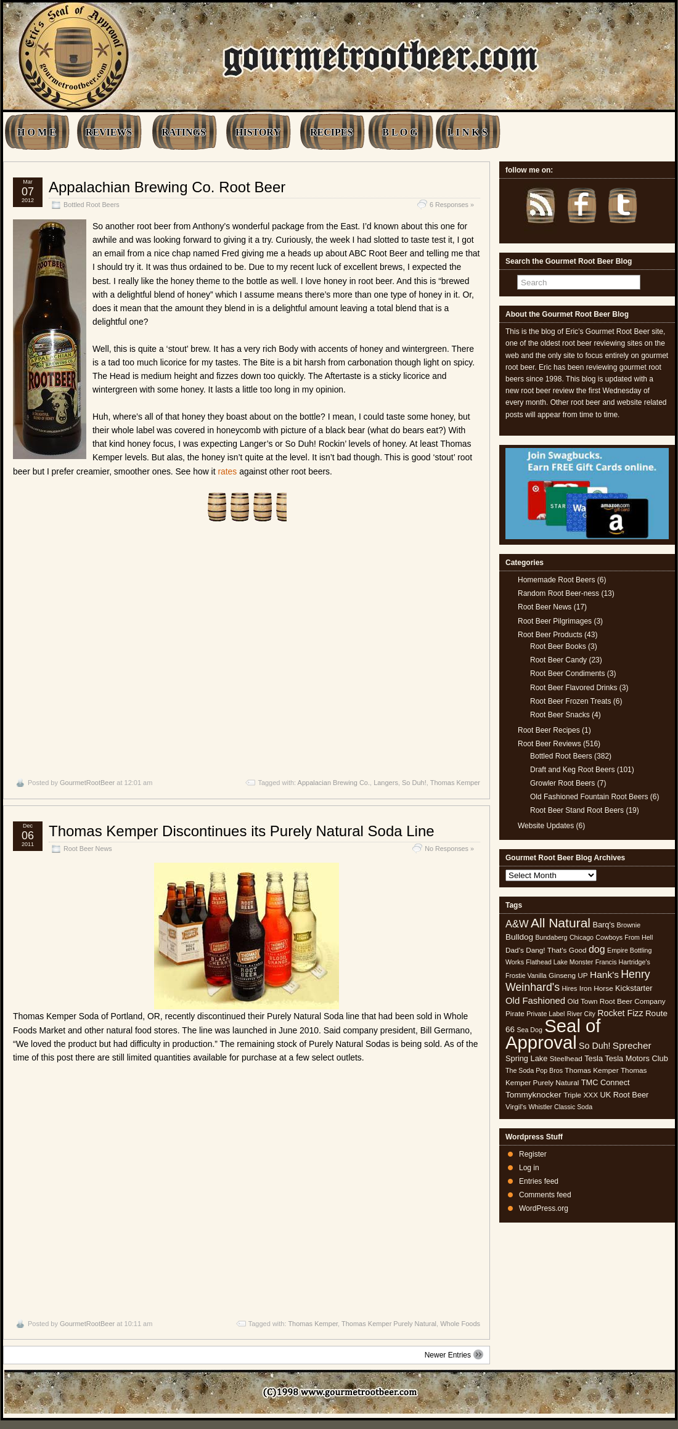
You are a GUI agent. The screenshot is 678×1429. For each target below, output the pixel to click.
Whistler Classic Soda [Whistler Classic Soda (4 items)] (561, 1106)
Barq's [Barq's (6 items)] (603, 924)
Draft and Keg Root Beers (572, 769)
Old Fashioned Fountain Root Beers (589, 796)
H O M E (36, 132)
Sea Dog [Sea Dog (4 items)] (529, 1029)
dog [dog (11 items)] (597, 949)
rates (227, 471)
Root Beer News (87, 848)
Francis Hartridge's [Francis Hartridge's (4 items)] (622, 962)
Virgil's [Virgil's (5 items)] (515, 1106)
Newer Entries (454, 1354)
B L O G (399, 132)
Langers (386, 782)
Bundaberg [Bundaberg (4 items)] (551, 937)
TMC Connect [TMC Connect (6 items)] (605, 1082)
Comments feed (545, 1195)
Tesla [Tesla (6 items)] (593, 1058)
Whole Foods (460, 1323)
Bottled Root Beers (91, 204)
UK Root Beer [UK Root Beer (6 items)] (624, 1094)
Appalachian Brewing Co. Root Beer (167, 187)
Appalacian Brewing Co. (334, 782)
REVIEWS (109, 132)
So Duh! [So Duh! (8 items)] (594, 1046)
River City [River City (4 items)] (581, 1013)
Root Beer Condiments (567, 673)
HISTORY (257, 132)
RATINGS (183, 132)
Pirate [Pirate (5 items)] (515, 1013)
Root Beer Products (550, 634)
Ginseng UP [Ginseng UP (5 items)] (568, 975)
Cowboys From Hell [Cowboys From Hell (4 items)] (624, 937)
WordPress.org (543, 1208)
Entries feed (538, 1181)
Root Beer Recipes (549, 730)
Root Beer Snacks (560, 714)
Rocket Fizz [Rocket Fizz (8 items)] (620, 1013)
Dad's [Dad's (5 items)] (514, 950)
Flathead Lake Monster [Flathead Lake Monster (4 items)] (559, 962)
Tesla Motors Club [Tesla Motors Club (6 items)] (636, 1058)
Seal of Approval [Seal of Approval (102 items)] (553, 1034)
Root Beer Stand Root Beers (577, 810)
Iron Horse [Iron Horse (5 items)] (596, 988)
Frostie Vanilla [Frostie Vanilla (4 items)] (526, 975)
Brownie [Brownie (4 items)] (629, 925)
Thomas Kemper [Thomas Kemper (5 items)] (591, 1070)
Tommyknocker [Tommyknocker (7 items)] (533, 1094)
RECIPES (331, 132)
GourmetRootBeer (87, 782)
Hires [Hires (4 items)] (569, 988)
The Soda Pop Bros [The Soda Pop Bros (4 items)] (534, 1070)
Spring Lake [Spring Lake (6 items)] (526, 1058)
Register (533, 1154)
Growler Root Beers (562, 783)
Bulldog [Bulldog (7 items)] (519, 937)
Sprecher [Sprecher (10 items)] (632, 1045)
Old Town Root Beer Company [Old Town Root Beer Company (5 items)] (617, 1001)
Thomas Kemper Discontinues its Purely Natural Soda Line (242, 831)
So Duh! (414, 782)
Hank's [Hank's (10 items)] (604, 974)
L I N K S (467, 132)
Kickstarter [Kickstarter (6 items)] (633, 988)
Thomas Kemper (455, 782)
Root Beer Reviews (549, 743)
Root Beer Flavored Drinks (573, 687)
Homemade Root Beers (556, 580)
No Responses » (449, 848)
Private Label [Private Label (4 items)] (545, 1013)
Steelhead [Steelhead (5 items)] (566, 1058)
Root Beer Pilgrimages (555, 621)
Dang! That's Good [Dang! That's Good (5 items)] (556, 950)
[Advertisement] (246, 650)
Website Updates (546, 825)
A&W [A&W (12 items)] (517, 923)
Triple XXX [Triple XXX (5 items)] (580, 1095)
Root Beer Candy (558, 660)
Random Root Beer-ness (558, 593)
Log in (529, 1167)
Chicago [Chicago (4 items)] (582, 937)
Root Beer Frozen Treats (570, 701)
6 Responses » (452, 204)
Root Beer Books (558, 646)
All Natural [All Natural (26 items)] (560, 923)
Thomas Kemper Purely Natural (388, 1323)
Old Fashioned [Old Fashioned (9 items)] (535, 1000)
